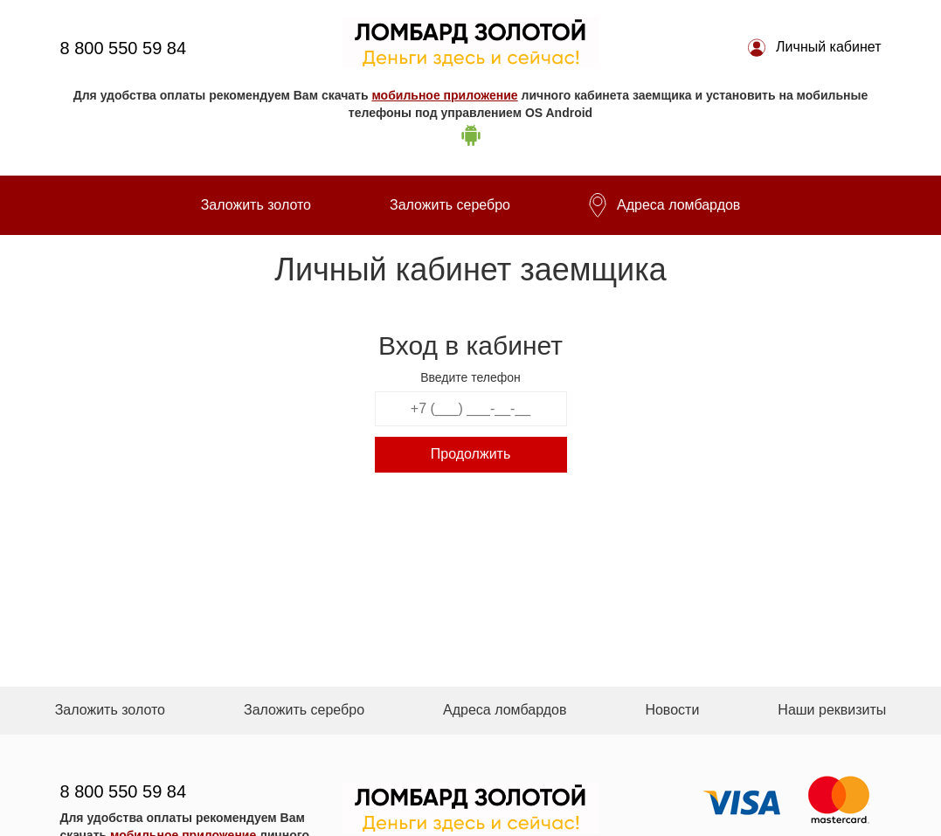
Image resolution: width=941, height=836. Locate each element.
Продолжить (470, 453)
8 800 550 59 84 (123, 48)
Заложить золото (256, 204)
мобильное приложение (444, 95)
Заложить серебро (450, 204)
